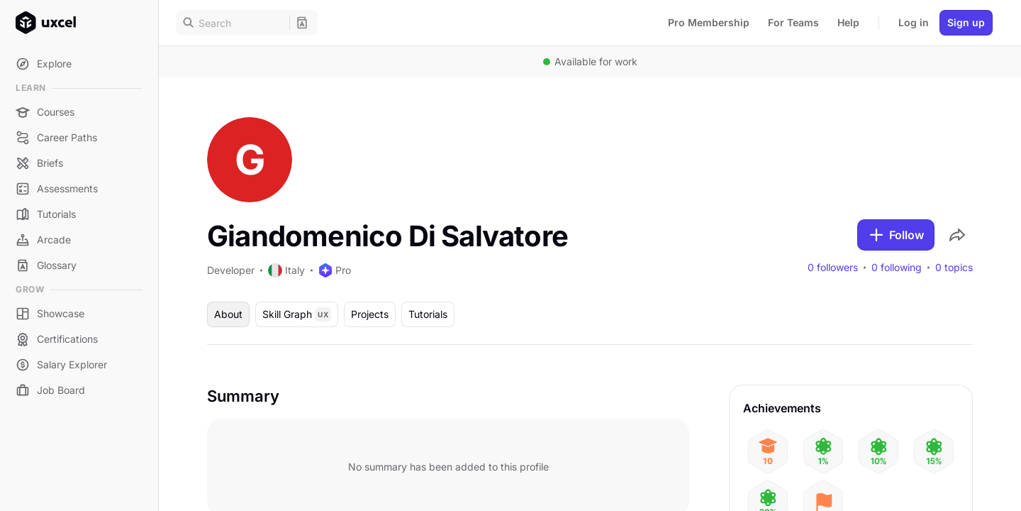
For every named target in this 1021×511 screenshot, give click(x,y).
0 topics (954, 267)
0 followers (833, 267)
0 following (896, 267)
